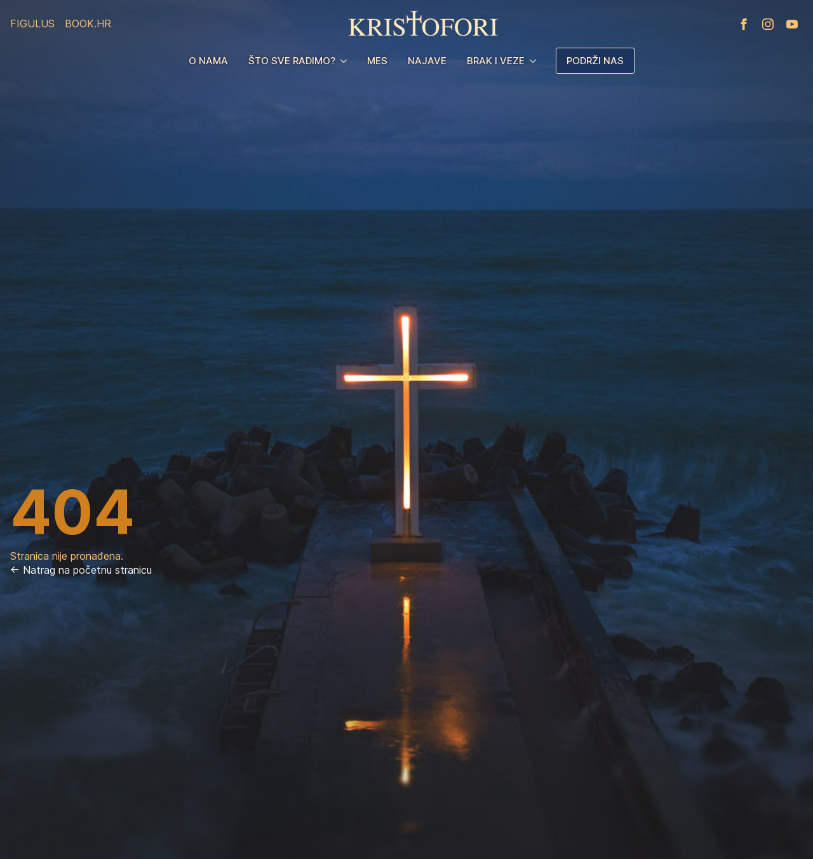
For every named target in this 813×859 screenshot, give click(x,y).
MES (377, 61)
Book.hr (88, 23)
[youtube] (792, 24)
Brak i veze (496, 61)
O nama (208, 61)
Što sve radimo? (291, 61)
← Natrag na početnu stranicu (81, 570)
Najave (427, 61)
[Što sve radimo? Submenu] (346, 60)
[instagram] (768, 24)
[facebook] (744, 24)
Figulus (32, 23)
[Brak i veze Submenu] (535, 60)
